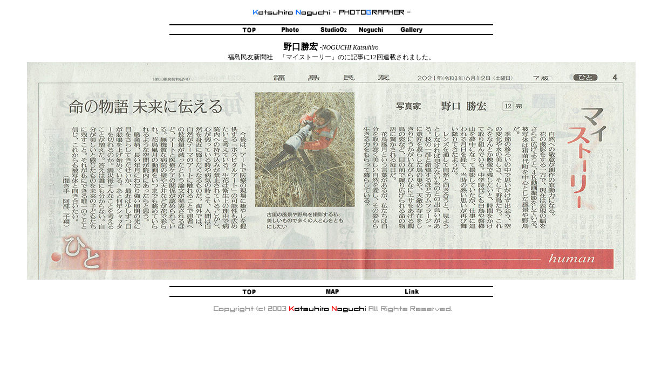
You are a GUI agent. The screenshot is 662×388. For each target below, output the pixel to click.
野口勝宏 (300, 46)
